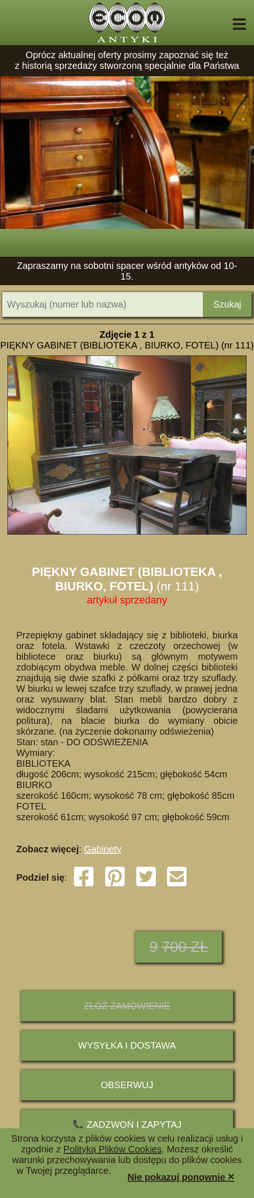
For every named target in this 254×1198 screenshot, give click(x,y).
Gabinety (102, 849)
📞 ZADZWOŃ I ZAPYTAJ (127, 1124)
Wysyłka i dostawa (127, 1045)
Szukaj (227, 304)
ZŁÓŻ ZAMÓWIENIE (127, 1006)
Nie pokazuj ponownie (180, 1176)
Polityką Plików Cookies (112, 1149)
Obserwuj (127, 1085)
